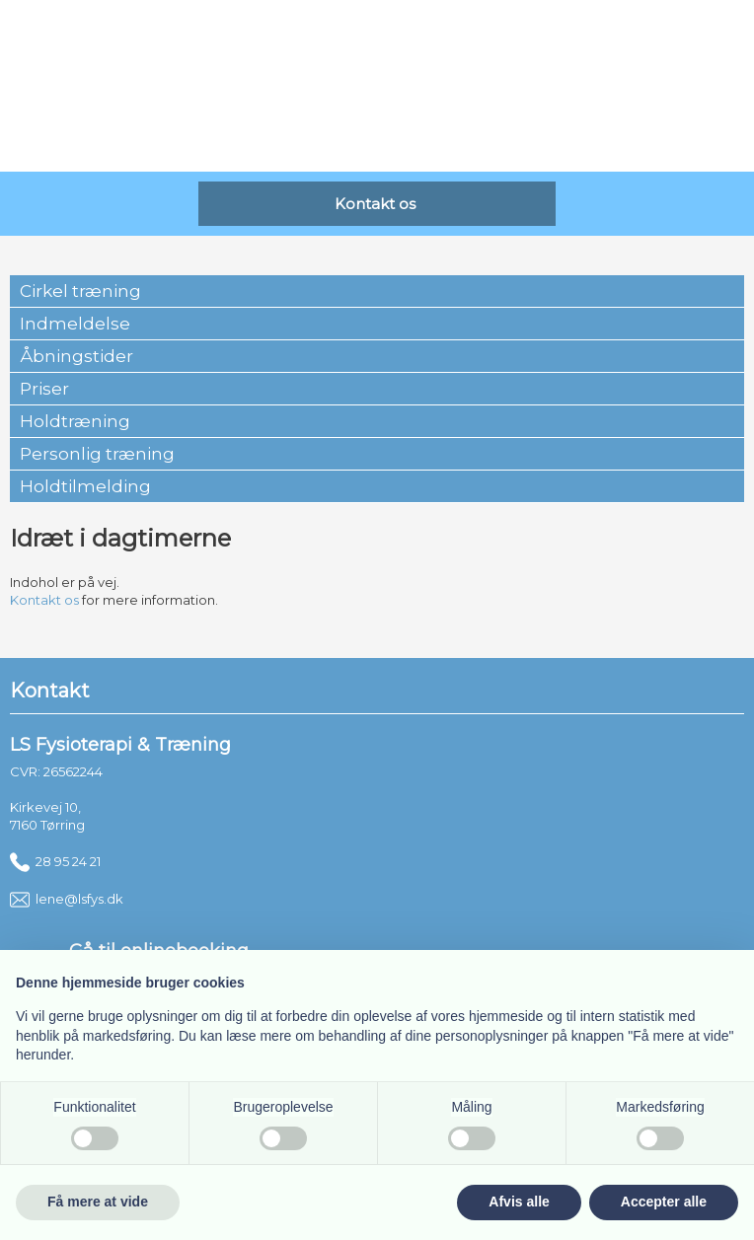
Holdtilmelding (85, 486)
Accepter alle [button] (664, 1201)
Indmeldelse (75, 323)
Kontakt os (44, 600)
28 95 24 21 (55, 861)
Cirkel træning (80, 291)
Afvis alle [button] (519, 1201)
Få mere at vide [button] (97, 1201)
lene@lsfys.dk (66, 899)
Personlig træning (97, 454)
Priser (44, 389)
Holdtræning (75, 421)
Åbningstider (76, 356)
